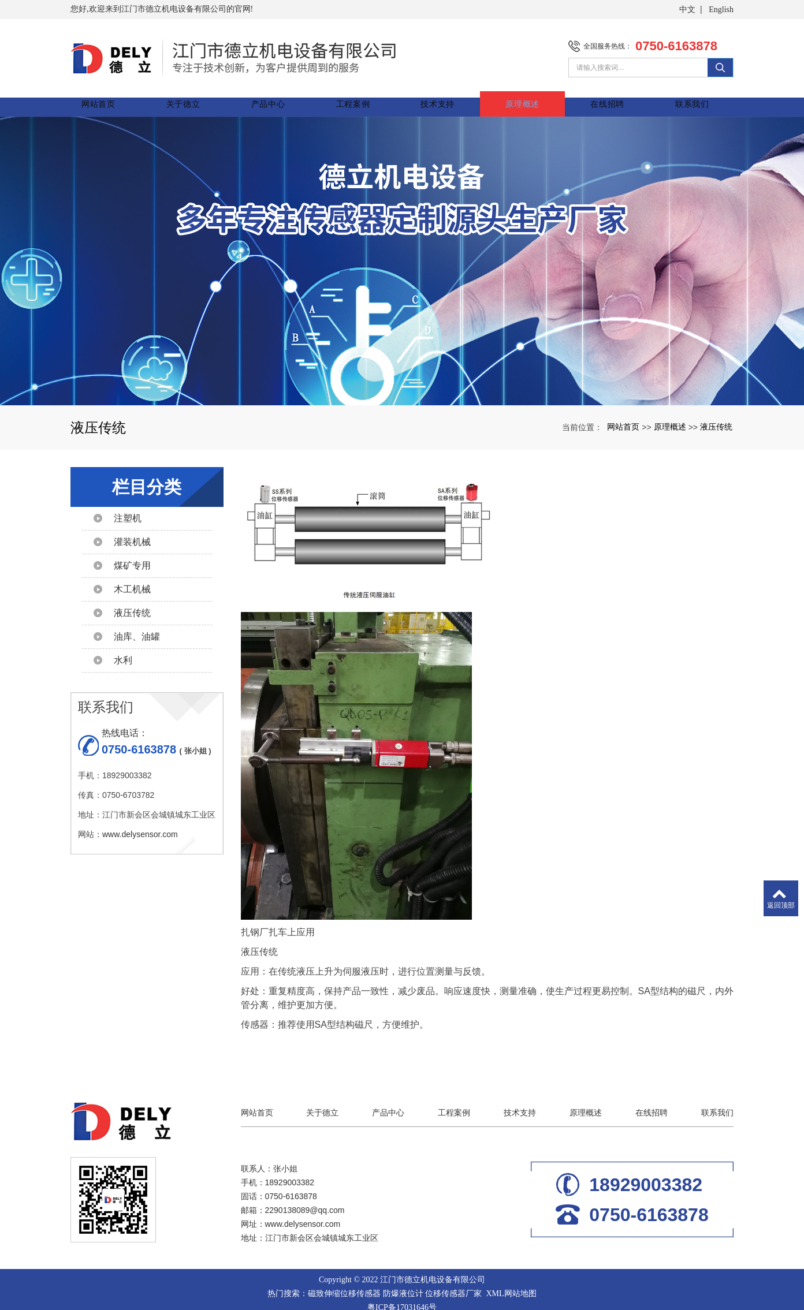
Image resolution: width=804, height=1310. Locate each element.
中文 (687, 9)
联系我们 (692, 95)
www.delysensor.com (140, 825)
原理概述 (526, 95)
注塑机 (128, 509)
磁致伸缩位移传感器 (344, 1285)
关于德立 (195, 95)
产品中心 (277, 95)
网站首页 (112, 95)
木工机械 (132, 580)
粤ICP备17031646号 (402, 1298)
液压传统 (716, 418)
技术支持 (443, 95)
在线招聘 (609, 95)
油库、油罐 (137, 628)
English (721, 9)
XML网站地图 (511, 1285)
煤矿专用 (132, 557)
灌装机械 (132, 533)
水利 (123, 651)
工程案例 (361, 95)
